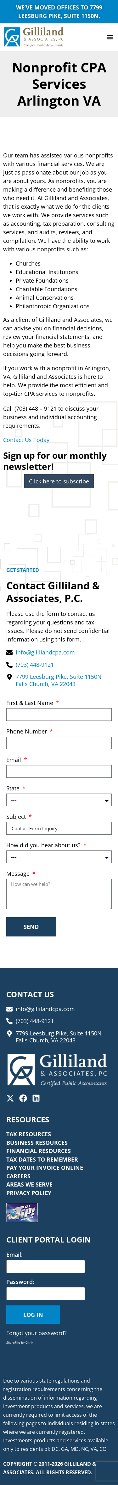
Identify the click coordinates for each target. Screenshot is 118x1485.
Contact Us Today (26, 440)
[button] (109, 37)
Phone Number (27, 731)
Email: (14, 1254)
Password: (20, 1282)
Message (18, 874)
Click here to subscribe (59, 481)
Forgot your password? (36, 1333)
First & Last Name (30, 703)
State (13, 788)
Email (14, 760)
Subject (16, 817)
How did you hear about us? (44, 845)
